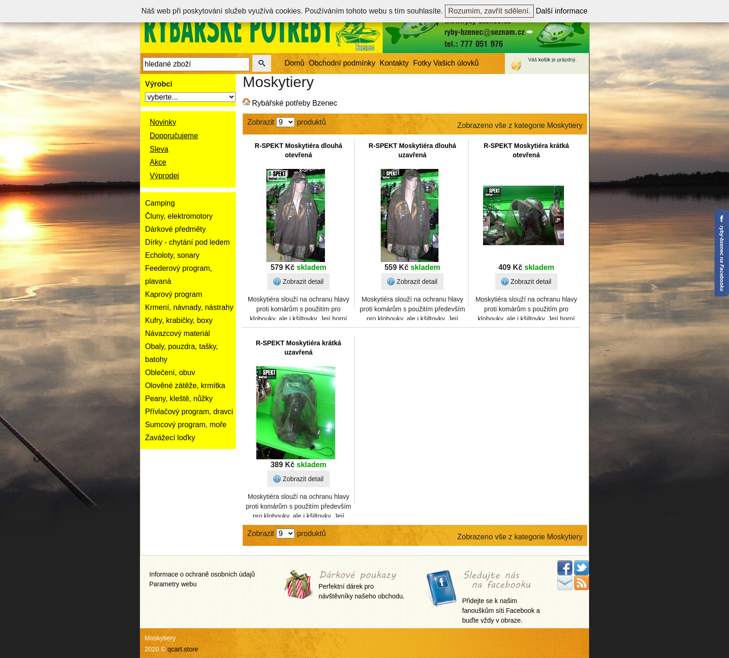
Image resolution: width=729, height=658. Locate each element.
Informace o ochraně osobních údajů (202, 574)
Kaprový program (173, 294)
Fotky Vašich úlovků (446, 63)
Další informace (562, 11)
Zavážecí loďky (170, 438)
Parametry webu (173, 584)
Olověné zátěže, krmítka (185, 385)
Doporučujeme (174, 136)
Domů (295, 63)
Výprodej (164, 176)
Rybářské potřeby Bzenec (294, 103)
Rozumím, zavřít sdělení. (489, 11)
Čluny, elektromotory (179, 216)
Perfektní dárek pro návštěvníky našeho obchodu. (361, 585)
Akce (158, 162)
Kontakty (394, 63)
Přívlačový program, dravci (189, 412)
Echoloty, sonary (172, 255)
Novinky (163, 122)
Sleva (159, 149)
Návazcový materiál (177, 333)
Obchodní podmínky (342, 63)
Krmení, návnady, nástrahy (189, 307)
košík (544, 59)
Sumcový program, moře (185, 425)
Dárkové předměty (175, 229)
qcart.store (182, 649)
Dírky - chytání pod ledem (187, 242)
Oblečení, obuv (170, 372)
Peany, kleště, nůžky (179, 399)
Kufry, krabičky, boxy (178, 320)
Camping (160, 203)
